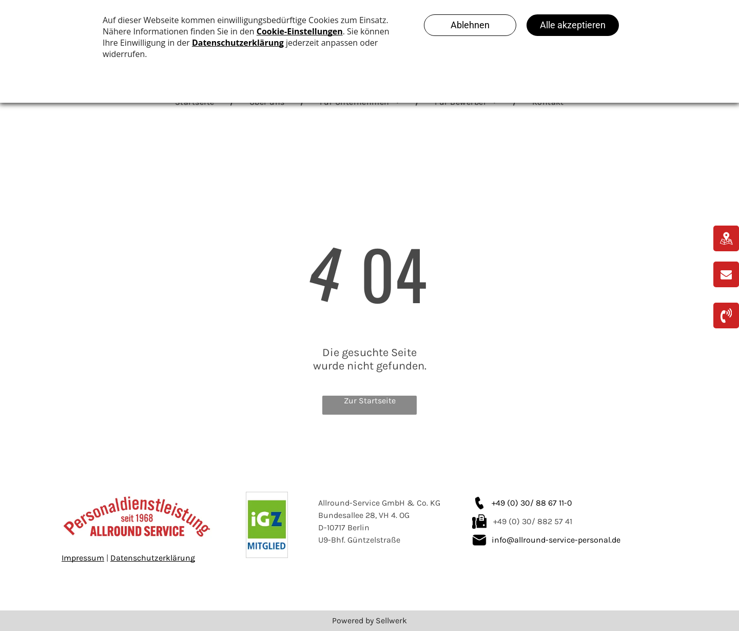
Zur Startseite (370, 400)
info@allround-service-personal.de (556, 540)
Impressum (83, 558)
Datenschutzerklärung (152, 558)
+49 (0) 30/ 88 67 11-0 (532, 503)
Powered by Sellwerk (369, 620)
